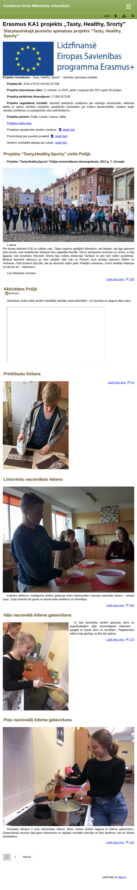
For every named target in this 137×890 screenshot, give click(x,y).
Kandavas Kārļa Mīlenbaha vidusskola (36, 6)
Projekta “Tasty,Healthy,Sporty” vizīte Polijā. (47, 154)
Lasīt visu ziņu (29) (120, 279)
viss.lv (122, 877)
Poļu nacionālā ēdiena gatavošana (37, 719)
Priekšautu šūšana (21, 373)
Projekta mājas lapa (19, 123)
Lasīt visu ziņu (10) (120, 605)
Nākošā (27, 856)
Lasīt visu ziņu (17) (120, 639)
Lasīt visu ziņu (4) (121, 382)
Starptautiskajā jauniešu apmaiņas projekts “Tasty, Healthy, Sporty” (62, 33)
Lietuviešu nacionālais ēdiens (33, 479)
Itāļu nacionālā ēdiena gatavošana (37, 615)
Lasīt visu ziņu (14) (120, 842)
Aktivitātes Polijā (20, 289)
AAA (107, 16)
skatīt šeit (69, 129)
